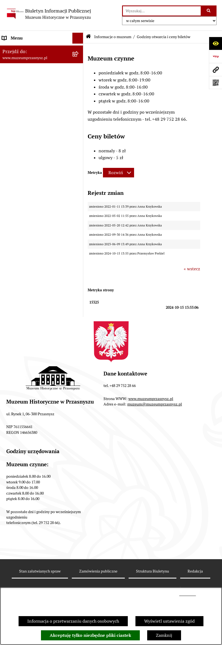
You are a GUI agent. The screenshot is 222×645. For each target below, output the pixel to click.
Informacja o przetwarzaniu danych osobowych (73, 621)
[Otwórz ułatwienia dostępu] (215, 43)
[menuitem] (41, 66)
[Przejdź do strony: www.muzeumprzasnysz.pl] (215, 69)
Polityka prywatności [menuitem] (22, 153)
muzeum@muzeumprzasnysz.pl (154, 404)
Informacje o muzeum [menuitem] (23, 49)
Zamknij (164, 635)
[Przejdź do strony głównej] (48, 13)
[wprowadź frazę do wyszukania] (162, 10)
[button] (53, 388)
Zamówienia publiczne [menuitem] (24, 109)
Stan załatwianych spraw (40, 571)
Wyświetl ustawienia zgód (169, 621)
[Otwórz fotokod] (215, 82)
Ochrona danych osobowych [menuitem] (29, 164)
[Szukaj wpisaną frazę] (209, 10)
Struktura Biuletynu (152, 571)
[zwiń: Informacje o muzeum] (79, 49)
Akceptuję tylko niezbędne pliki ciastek (90, 635)
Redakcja (195, 571)
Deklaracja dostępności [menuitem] (24, 131)
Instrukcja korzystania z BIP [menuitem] (29, 142)
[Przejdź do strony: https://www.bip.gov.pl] (215, 56)
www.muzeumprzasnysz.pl (150, 398)
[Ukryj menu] (77, 38)
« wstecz (192, 269)
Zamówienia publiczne (98, 571)
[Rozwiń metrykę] (118, 172)
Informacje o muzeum (112, 36)
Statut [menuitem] (8, 98)
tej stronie (187, 594)
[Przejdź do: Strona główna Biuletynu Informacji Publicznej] (88, 37)
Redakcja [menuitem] (10, 120)
